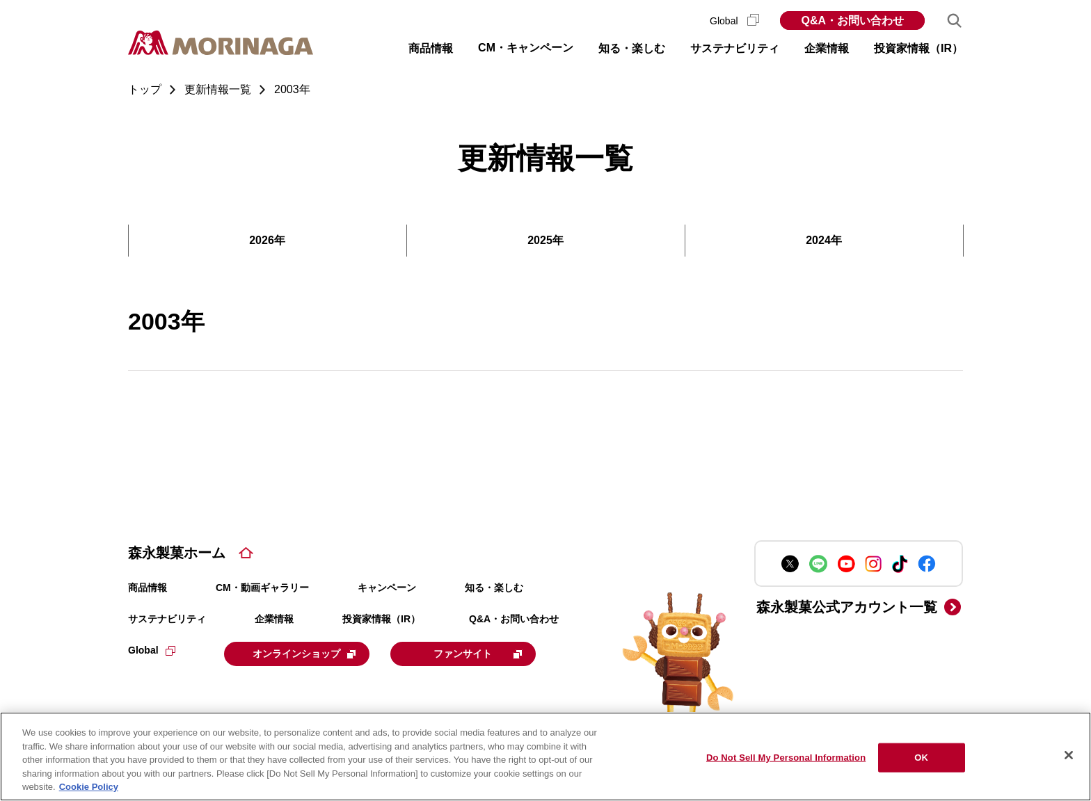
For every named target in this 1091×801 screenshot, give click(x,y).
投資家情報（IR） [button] (918, 48)
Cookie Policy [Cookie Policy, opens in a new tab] (88, 787)
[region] (545, 756)
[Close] (1068, 755)
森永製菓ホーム (176, 552)
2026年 (267, 240)
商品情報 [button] (430, 48)
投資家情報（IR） (381, 618)
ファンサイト (491, 652)
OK (921, 757)
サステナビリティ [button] (734, 48)
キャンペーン (387, 587)
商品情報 (147, 587)
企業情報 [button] (826, 48)
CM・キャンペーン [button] (525, 48)
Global (734, 20)
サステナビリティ (167, 618)
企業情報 (274, 618)
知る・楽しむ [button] (631, 48)
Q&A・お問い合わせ (852, 20)
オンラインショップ (310, 652)
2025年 (545, 240)
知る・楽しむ (494, 587)
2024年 (824, 240)
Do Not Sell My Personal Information (786, 757)
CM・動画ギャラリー (262, 587)
